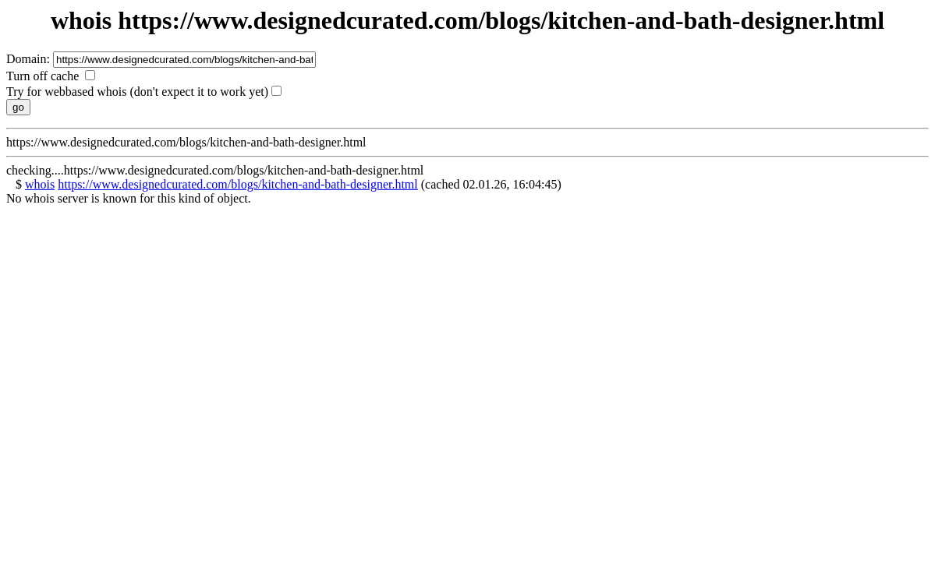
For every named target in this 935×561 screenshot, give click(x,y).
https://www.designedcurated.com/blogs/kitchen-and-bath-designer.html (238, 184)
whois (40, 184)
